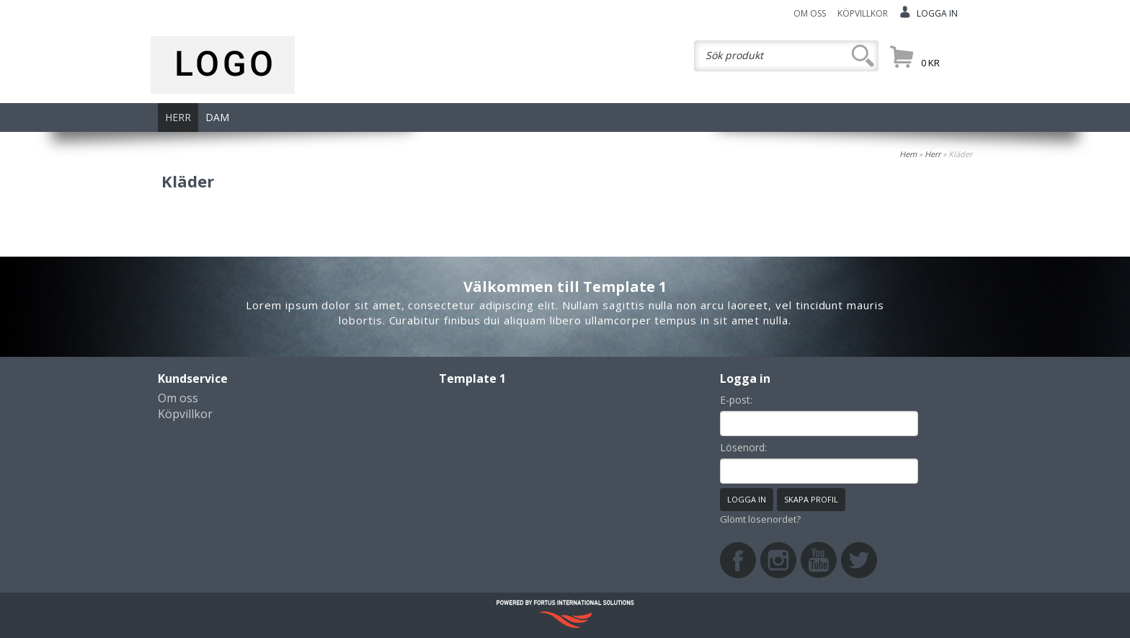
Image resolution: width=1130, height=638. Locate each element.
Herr (932, 154)
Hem (908, 154)
